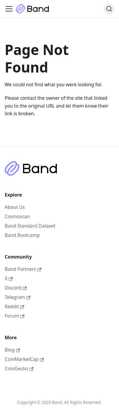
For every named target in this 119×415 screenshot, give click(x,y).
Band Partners (23, 269)
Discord (16, 288)
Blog (12, 350)
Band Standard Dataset (30, 226)
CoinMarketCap (24, 359)
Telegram (17, 297)
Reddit (14, 306)
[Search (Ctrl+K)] (109, 9)
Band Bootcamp (22, 235)
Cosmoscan (17, 216)
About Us (15, 207)
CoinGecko (19, 368)
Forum (14, 316)
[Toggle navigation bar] (9, 8)
